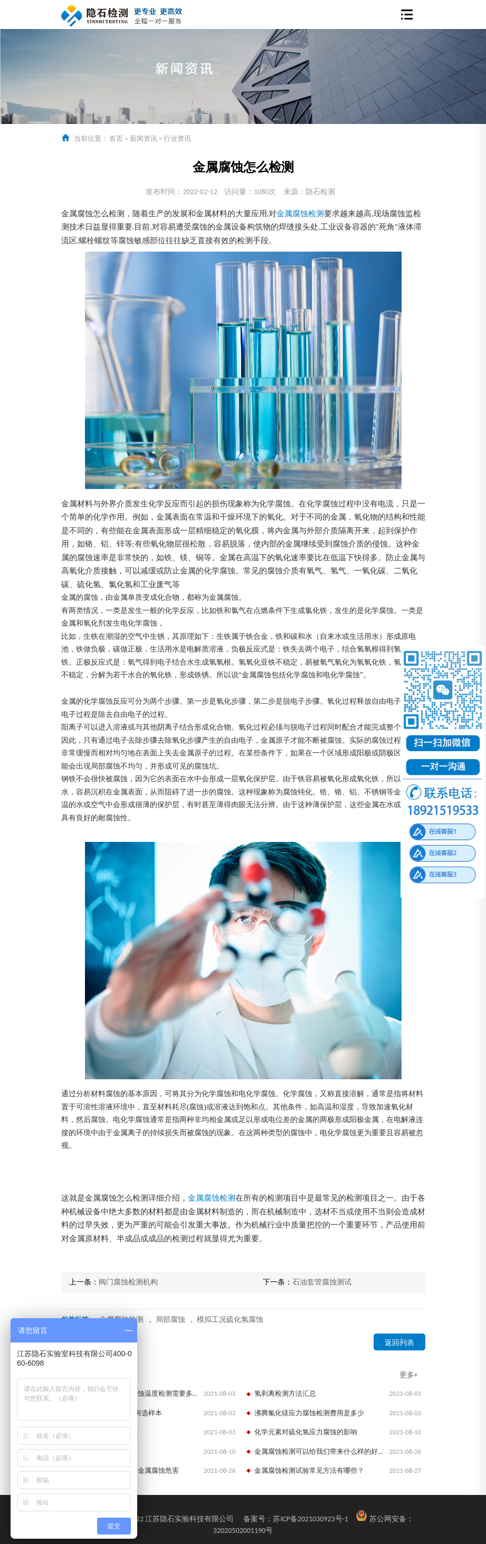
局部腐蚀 (170, 1319)
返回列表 (399, 1342)
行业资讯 (177, 138)
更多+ (408, 1374)
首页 (116, 138)
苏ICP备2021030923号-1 (295, 1518)
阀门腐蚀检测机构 (128, 1282)
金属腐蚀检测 (300, 213)
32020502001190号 (243, 1530)
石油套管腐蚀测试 (321, 1282)
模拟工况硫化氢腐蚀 (230, 1319)
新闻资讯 (143, 138)
